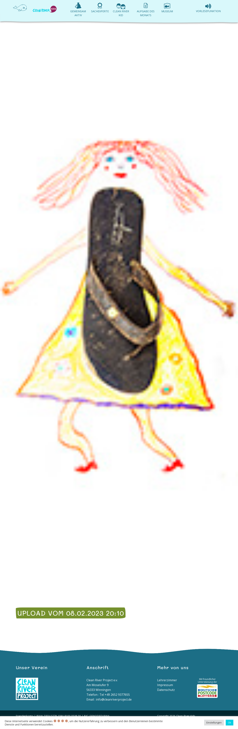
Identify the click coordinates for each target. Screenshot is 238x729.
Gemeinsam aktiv (78, 13)
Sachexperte (100, 11)
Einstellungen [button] (214, 722)
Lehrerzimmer (167, 680)
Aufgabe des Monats (146, 13)
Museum (167, 11)
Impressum (165, 685)
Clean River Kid (121, 13)
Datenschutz (166, 690)
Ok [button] (229, 722)
